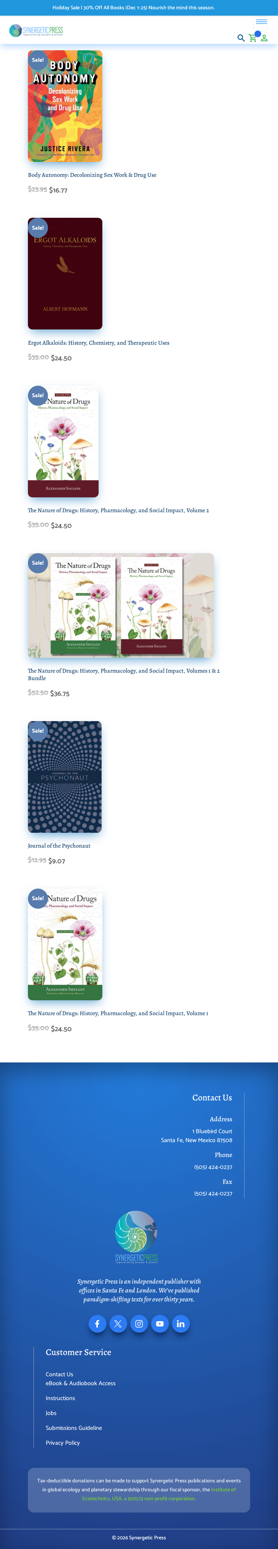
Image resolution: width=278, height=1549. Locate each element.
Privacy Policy (63, 1443)
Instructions (60, 1398)
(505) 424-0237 (213, 1167)
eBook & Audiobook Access (81, 1384)
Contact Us (59, 1375)
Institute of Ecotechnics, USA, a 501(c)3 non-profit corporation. (159, 1494)
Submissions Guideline (74, 1428)
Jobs (51, 1413)
